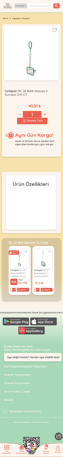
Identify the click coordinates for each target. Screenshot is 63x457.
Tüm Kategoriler (20, 6)
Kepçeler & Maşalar (21, 18)
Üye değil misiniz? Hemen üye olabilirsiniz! (33, 357)
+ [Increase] (45, 114)
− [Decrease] (20, 114)
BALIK (5, 18)
